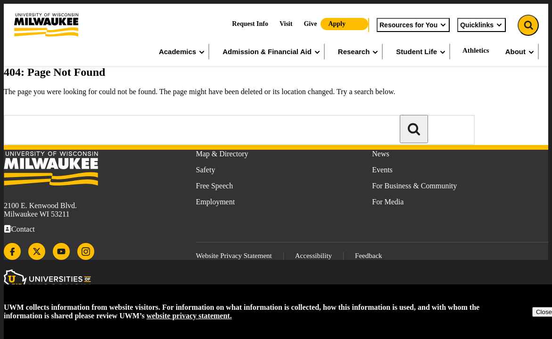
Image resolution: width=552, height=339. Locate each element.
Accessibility (313, 255)
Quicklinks (481, 25)
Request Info (250, 23)
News (380, 154)
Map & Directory (222, 154)
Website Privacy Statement (234, 255)
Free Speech (214, 186)
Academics (182, 52)
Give (310, 23)
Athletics (475, 50)
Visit (286, 23)
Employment (215, 202)
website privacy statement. (189, 316)
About (520, 52)
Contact (23, 229)
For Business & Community (414, 186)
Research (358, 52)
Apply (337, 23)
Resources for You (413, 25)
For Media (388, 202)
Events (382, 170)
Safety (205, 170)
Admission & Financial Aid (271, 52)
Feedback (368, 255)
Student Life (421, 52)
